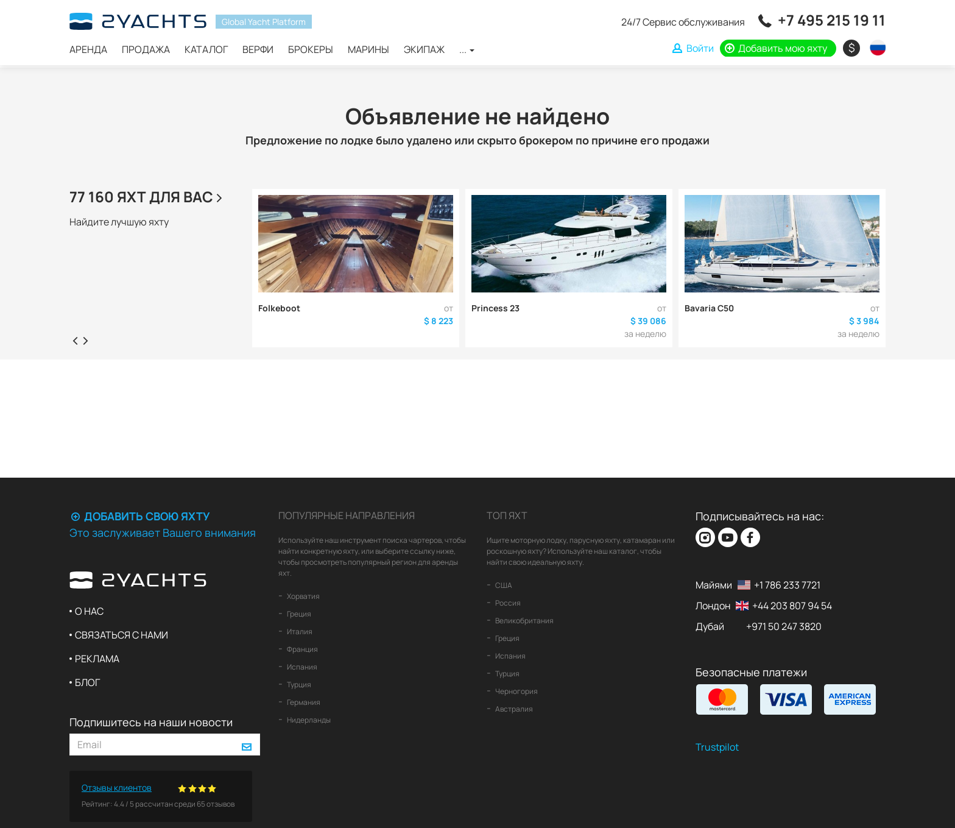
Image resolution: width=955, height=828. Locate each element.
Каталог (206, 49)
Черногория (516, 691)
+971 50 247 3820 (784, 626)
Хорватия (303, 596)
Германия (303, 702)
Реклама (97, 658)
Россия (507, 603)
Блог (87, 682)
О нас (89, 611)
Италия (299, 631)
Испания (301, 667)
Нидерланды (308, 720)
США (503, 585)
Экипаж (424, 49)
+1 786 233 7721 (787, 585)
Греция (298, 614)
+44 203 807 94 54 (792, 605)
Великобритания (524, 620)
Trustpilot (717, 747)
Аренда (88, 49)
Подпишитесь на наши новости (151, 722)
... (466, 49)
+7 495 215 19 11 (832, 20)
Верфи (257, 49)
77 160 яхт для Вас (147, 196)
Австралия (513, 709)
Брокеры (310, 49)
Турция (298, 684)
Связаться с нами (121, 635)
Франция (302, 649)
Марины (368, 49)
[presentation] (74, 340)
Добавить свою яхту (139, 516)
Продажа (146, 49)
